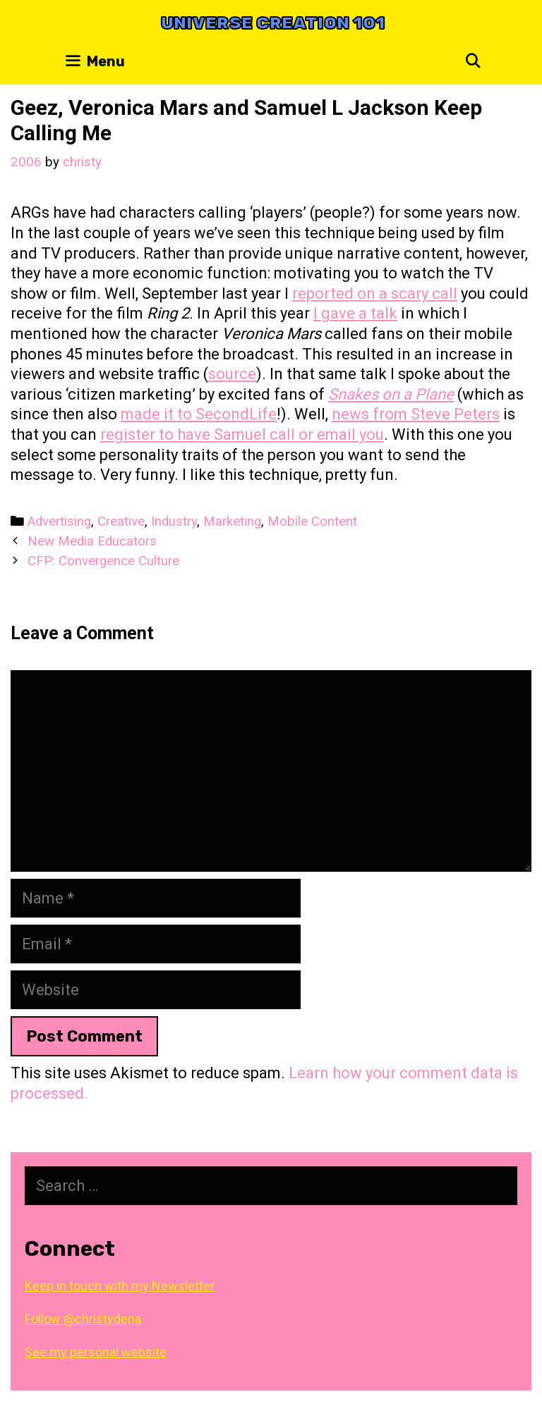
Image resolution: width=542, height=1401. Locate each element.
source (232, 374)
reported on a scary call (374, 293)
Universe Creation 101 (273, 23)
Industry (174, 521)
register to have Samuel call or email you (242, 434)
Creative (121, 521)
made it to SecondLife (199, 414)
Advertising (59, 521)
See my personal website (96, 1352)
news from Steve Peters (416, 414)
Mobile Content (312, 521)
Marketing (232, 521)
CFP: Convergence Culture (103, 561)
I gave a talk (355, 313)
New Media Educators (92, 541)
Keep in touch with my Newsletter (120, 1285)
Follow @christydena (83, 1318)
